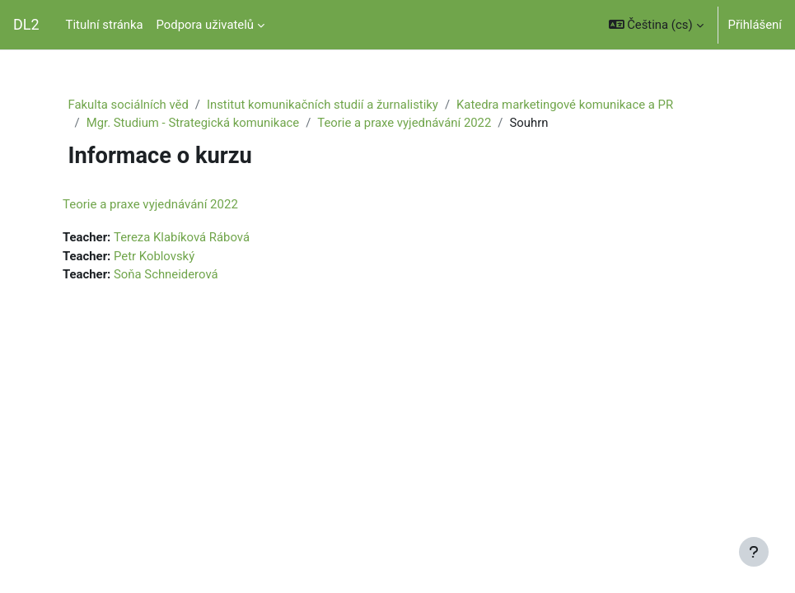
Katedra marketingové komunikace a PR (564, 104)
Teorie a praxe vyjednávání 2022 (404, 122)
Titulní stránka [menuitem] (104, 24)
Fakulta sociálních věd (128, 104)
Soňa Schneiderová (166, 274)
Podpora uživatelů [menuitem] (205, 24)
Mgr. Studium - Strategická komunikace (193, 122)
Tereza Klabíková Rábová (182, 237)
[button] (656, 24)
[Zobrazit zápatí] (754, 552)
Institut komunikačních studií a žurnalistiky (322, 104)
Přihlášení (755, 24)
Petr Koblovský (154, 256)
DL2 (26, 24)
